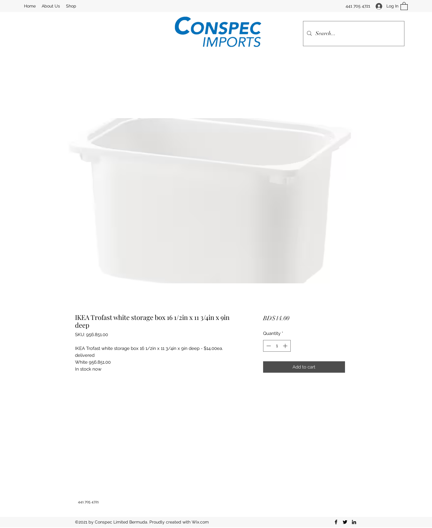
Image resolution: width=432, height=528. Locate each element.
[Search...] (353, 33)
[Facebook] (336, 522)
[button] (404, 5)
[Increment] (286, 345)
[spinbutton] (277, 345)
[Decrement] (268, 345)
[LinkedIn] (354, 522)
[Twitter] (345, 522)
